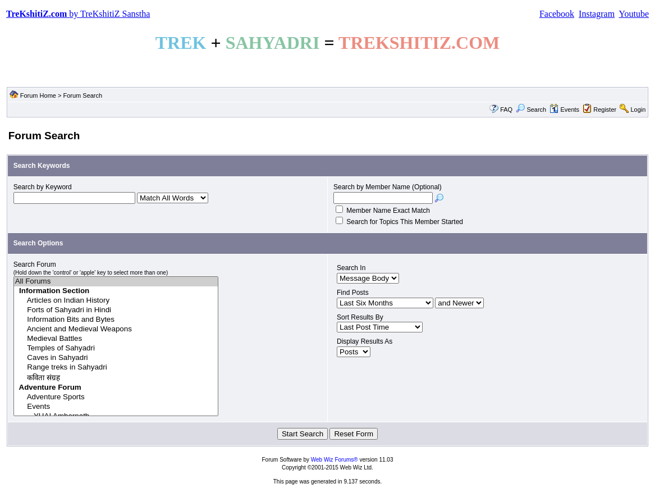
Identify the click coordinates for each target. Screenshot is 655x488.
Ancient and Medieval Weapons (116, 329)
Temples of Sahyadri (116, 348)
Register (604, 109)
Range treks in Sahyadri (116, 367)
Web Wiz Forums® (334, 460)
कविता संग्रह (116, 377)
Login (637, 109)
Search (531, 109)
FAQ (506, 109)
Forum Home (38, 95)
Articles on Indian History (116, 300)
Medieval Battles (116, 339)
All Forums (116, 281)
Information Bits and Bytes (116, 320)
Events (564, 109)
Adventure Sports (116, 397)
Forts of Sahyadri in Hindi (116, 310)
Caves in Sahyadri (116, 358)
